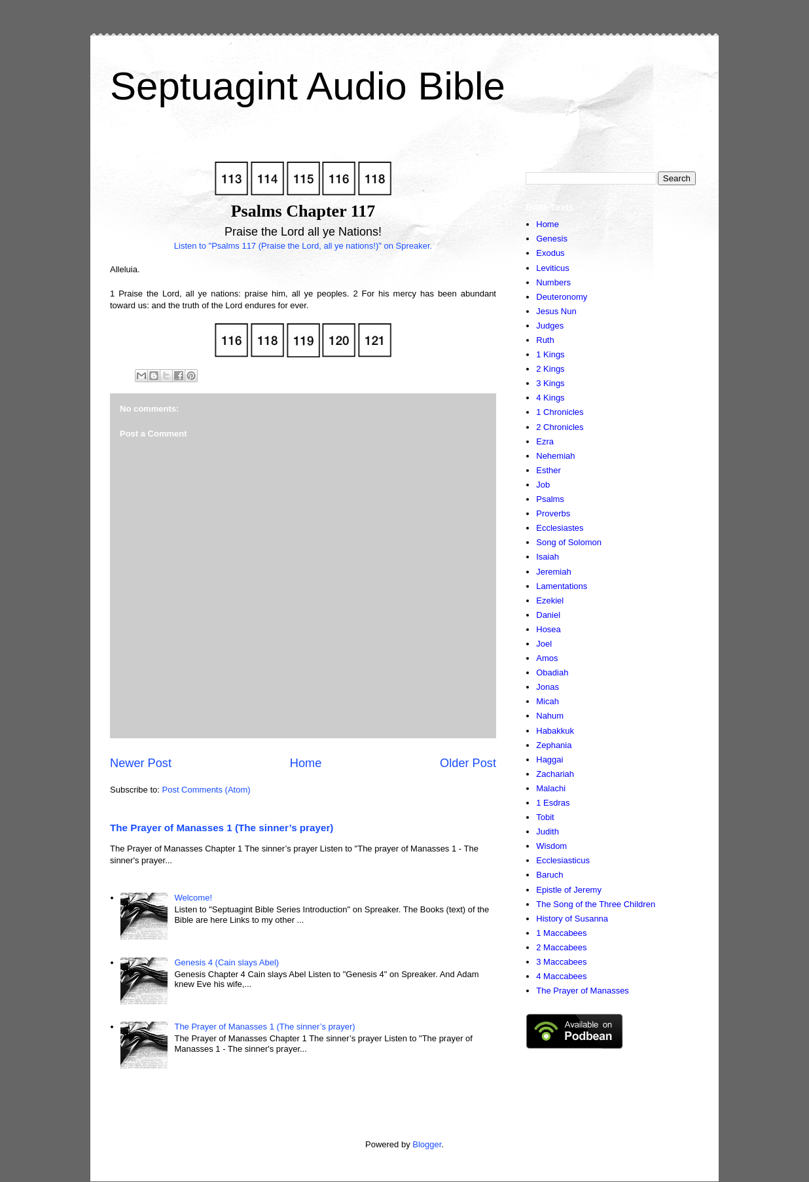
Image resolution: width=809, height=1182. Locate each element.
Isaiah (547, 557)
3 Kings (550, 383)
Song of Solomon (569, 542)
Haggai (549, 759)
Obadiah (552, 672)
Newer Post (140, 763)
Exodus (550, 253)
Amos (547, 658)
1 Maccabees (561, 933)
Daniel (548, 615)
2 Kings (550, 369)
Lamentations (561, 586)
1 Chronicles (559, 412)
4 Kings (550, 398)
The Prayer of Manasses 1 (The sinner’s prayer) (221, 827)
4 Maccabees (561, 976)
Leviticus (552, 268)
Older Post (468, 763)
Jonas (547, 687)
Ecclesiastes (559, 528)
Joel (544, 644)
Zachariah (555, 774)
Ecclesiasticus (563, 860)
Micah (547, 701)
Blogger (426, 1144)
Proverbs (553, 513)
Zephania (553, 745)
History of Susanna (572, 918)
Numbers (553, 282)
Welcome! (193, 898)
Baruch (549, 875)
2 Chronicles (559, 427)
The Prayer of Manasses (582, 990)
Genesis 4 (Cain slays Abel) (226, 962)
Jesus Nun (556, 311)
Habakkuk (555, 731)
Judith (547, 831)
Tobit (545, 817)
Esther (548, 470)
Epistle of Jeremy (569, 890)
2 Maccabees (561, 947)
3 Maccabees (561, 962)
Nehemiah (555, 456)
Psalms (550, 499)
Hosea (548, 629)
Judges (550, 326)
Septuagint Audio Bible (307, 86)
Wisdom (551, 846)
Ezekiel (550, 600)
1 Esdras (552, 803)
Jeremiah (553, 572)
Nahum (550, 716)
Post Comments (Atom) (206, 790)
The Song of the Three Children (595, 904)
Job (543, 485)
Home (306, 763)
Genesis (551, 238)
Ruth (545, 340)
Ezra (545, 441)
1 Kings (550, 354)
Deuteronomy (561, 297)
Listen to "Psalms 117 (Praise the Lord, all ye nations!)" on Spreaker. (303, 246)
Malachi (551, 788)
